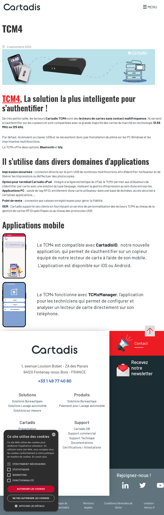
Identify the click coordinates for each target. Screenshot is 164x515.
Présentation (27, 428)
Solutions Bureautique (81, 401)
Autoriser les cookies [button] (31, 488)
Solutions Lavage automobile (27, 405)
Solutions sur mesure (27, 410)
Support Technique (82, 438)
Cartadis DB (82, 428)
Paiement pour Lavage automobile (82, 405)
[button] (31, 506)
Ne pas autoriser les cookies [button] (31, 498)
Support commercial (82, 433)
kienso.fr (149, 507)
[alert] (31, 470)
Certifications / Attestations (82, 447)
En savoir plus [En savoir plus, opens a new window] (39, 456)
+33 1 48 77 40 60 (54, 380)
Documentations (82, 442)
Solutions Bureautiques (27, 401)
